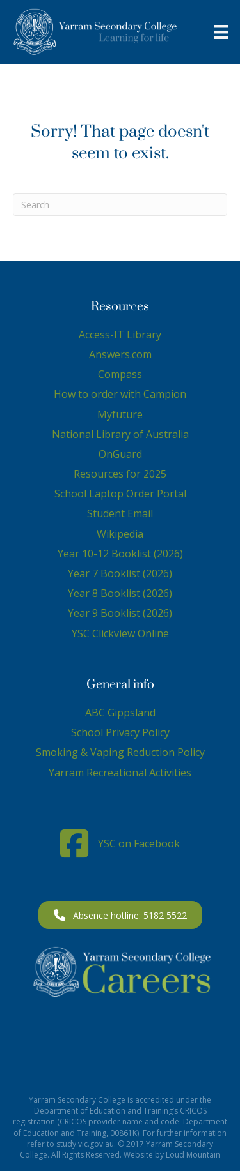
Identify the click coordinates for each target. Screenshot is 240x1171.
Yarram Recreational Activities (120, 773)
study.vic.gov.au (85, 1143)
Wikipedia (120, 534)
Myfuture (120, 414)
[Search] (120, 204)
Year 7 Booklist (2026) (120, 573)
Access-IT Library (120, 335)
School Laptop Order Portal (120, 494)
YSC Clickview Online (120, 633)
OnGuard (120, 454)
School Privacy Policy (120, 732)
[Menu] (221, 32)
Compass (120, 374)
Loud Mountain (193, 1154)
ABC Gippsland (120, 713)
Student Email (120, 513)
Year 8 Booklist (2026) (120, 593)
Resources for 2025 (120, 474)
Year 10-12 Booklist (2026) (120, 554)
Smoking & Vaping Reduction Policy (120, 752)
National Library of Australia (120, 434)
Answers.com (120, 354)
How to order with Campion (120, 394)
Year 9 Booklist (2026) (120, 613)
